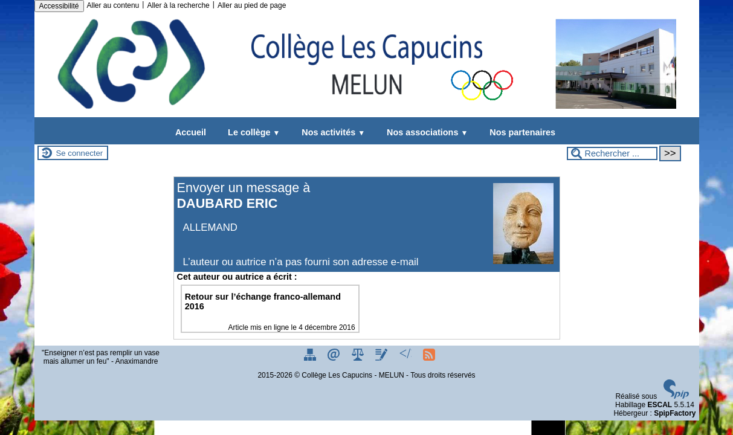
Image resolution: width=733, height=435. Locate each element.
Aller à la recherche (178, 5)
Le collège (251, 132)
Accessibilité (59, 6)
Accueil (190, 132)
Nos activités (331, 132)
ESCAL (659, 405)
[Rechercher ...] (612, 153)
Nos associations (425, 132)
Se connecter (79, 153)
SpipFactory (675, 413)
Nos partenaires (520, 132)
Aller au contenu (113, 5)
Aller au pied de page (252, 5)
